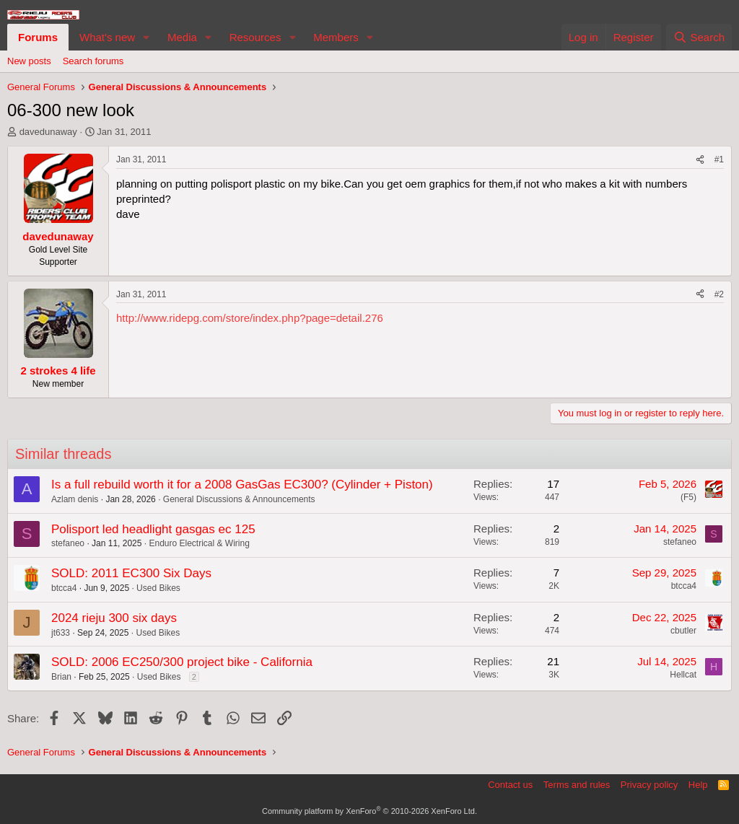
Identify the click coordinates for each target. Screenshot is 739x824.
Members (336, 37)
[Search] (699, 37)
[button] (146, 37)
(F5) (688, 497)
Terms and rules (576, 784)
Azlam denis (74, 499)
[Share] (700, 160)
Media (182, 37)
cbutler (683, 631)
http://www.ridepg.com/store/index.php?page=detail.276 (249, 318)
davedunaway (48, 131)
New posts (29, 61)
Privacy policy (649, 784)
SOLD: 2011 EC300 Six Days (131, 573)
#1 (719, 159)
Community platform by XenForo (369, 811)
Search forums (93, 61)
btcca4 (63, 588)
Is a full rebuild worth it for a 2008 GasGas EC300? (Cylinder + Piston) (242, 484)
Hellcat (683, 675)
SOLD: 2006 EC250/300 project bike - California (181, 662)
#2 (719, 294)
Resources (255, 37)
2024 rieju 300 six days (114, 618)
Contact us (510, 784)
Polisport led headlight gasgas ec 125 (153, 529)
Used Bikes (158, 588)
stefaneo (67, 543)
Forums (38, 37)
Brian (61, 677)
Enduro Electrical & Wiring (199, 543)
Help (698, 784)
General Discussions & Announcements (239, 499)
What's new (107, 37)
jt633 (60, 633)
